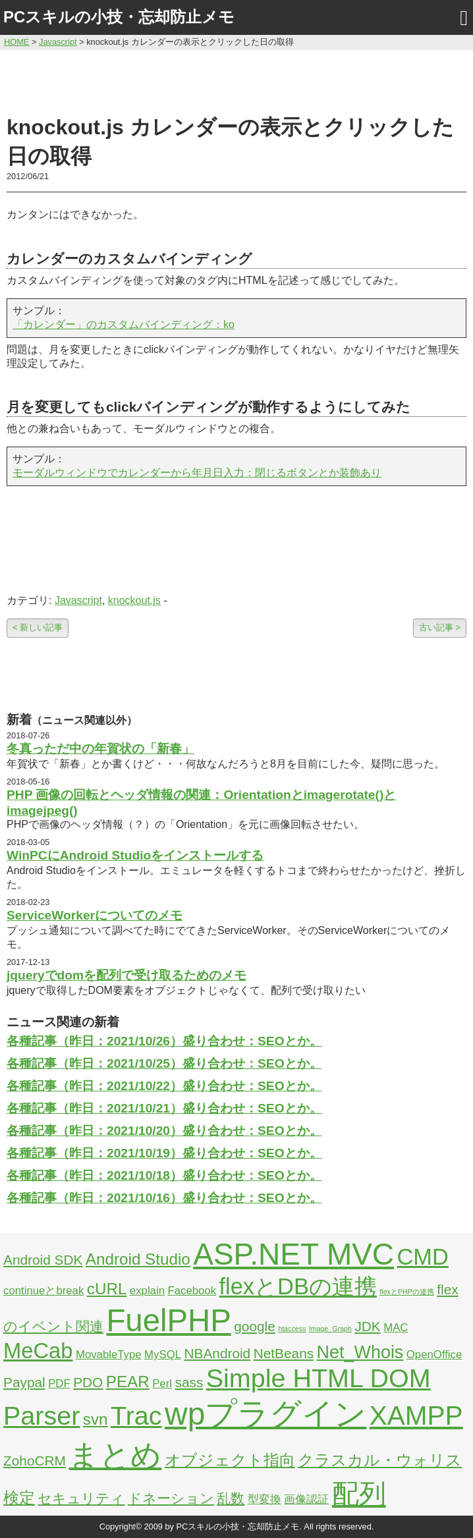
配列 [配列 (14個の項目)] (359, 1494)
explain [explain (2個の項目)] (147, 1290)
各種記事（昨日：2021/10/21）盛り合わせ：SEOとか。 (164, 1108)
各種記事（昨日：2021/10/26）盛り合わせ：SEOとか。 (164, 1041)
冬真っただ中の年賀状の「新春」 (100, 748)
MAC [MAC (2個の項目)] (395, 1327)
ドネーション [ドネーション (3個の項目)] (171, 1498)
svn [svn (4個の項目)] (95, 1419)
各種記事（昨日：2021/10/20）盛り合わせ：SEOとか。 (164, 1131)
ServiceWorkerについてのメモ (94, 915)
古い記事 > (439, 627)
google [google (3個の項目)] (254, 1326)
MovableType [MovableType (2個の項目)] (109, 1354)
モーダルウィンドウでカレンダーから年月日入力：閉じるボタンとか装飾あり (197, 472)
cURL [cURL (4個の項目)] (107, 1289)
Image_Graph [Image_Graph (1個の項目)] (330, 1328)
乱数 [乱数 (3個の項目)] (230, 1498)
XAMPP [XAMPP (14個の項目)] (416, 1415)
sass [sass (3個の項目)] (189, 1382)
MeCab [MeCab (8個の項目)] (37, 1350)
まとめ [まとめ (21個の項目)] (115, 1455)
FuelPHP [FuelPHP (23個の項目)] (168, 1320)
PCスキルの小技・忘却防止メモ (119, 17)
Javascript (78, 600)
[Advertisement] (236, 80)
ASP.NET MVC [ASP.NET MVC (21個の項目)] (293, 1254)
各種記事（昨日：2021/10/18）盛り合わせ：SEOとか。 (164, 1175)
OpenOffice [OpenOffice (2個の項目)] (434, 1354)
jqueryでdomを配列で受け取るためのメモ (126, 975)
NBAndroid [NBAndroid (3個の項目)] (217, 1353)
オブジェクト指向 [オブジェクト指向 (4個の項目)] (230, 1460)
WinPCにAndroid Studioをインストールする (135, 855)
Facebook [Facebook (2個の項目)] (191, 1290)
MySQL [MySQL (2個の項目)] (162, 1354)
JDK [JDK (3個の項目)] (367, 1326)
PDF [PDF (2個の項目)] (59, 1383)
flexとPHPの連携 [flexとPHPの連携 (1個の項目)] (406, 1292)
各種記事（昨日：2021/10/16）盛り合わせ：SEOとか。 (164, 1198)
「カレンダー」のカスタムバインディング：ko (124, 324)
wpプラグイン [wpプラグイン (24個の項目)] (265, 1413)
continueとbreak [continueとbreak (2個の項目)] (43, 1290)
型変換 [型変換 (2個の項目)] (264, 1499)
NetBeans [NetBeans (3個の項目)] (284, 1353)
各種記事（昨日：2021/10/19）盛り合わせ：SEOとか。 (164, 1153)
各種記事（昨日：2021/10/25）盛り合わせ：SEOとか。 (164, 1063)
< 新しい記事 (38, 627)
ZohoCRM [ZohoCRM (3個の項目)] (34, 1460)
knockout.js (134, 600)
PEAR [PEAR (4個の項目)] (128, 1381)
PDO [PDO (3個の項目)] (88, 1382)
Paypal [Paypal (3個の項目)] (24, 1382)
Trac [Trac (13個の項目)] (136, 1415)
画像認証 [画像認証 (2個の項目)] (306, 1499)
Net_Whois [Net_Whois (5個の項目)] (360, 1352)
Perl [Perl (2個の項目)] (162, 1383)
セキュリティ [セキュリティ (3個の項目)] (81, 1498)
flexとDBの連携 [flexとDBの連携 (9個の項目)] (298, 1286)
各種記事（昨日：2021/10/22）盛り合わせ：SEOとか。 (164, 1086)
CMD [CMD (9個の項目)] (423, 1256)
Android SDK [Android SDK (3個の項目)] (42, 1259)
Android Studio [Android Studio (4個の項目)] (138, 1259)
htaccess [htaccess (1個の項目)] (292, 1328)
